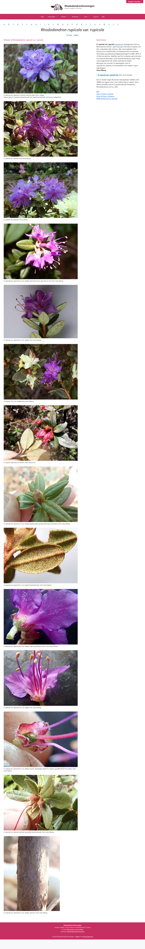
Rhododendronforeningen (79, 5)
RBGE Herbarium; (106, 99)
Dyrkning (77, 16)
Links (87, 16)
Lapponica (118, 44)
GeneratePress (88, 937)
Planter (65, 16)
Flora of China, (104, 94)
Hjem (42, 17)
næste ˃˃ (76, 35)
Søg (103, 17)
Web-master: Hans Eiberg (75, 929)
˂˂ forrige (69, 35)
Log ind (95, 17)
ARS (97, 91)
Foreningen (53, 16)
